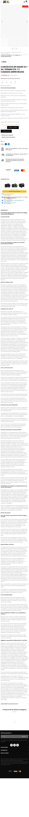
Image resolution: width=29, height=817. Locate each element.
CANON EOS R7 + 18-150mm (10, 202)
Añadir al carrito (13, 127)
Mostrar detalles (7, 195)
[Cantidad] (3, 127)
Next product (27, 54)
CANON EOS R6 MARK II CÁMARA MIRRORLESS (14, 200)
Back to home (25, 54)
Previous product (24, 54)
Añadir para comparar (7, 135)
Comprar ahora (6, 131)
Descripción (4, 210)
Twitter (8, 144)
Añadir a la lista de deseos (8, 137)
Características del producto (9, 704)
